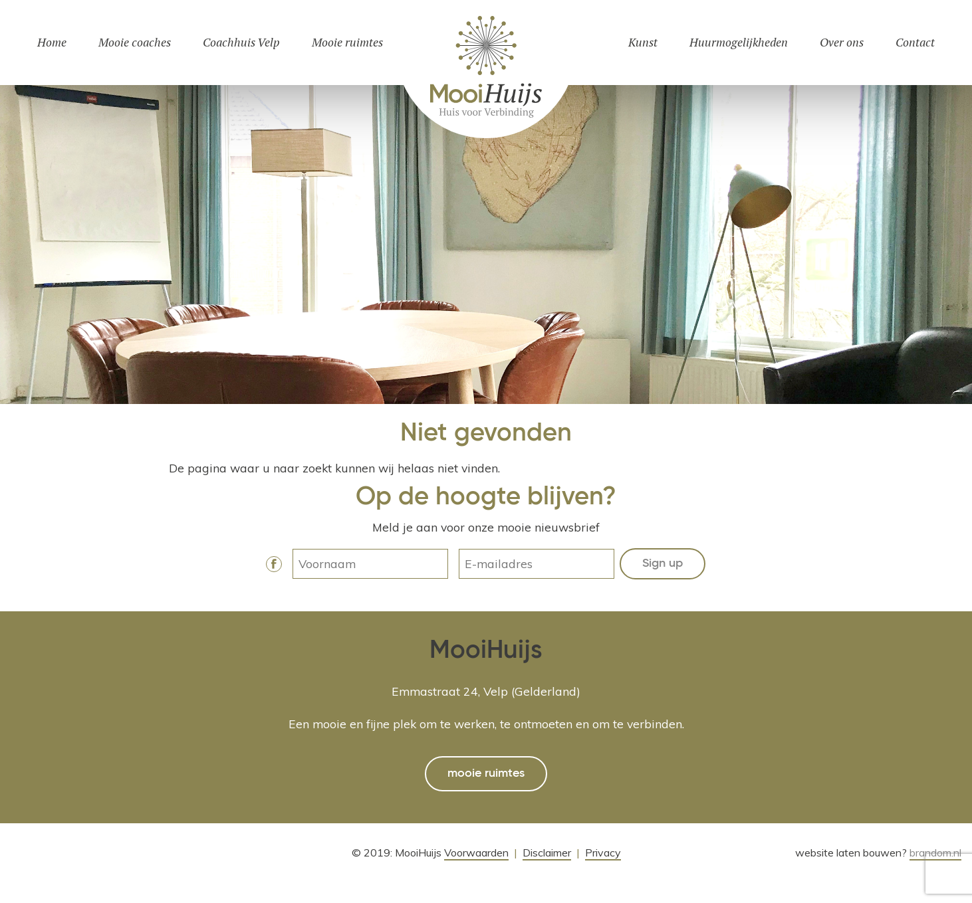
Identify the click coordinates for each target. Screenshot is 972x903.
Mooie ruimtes (347, 42)
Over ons (842, 42)
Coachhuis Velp (241, 42)
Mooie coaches (134, 42)
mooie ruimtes (486, 773)
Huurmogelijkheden (738, 42)
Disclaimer (547, 852)
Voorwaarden (476, 852)
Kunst (643, 42)
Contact (915, 42)
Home (51, 42)
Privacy (603, 852)
